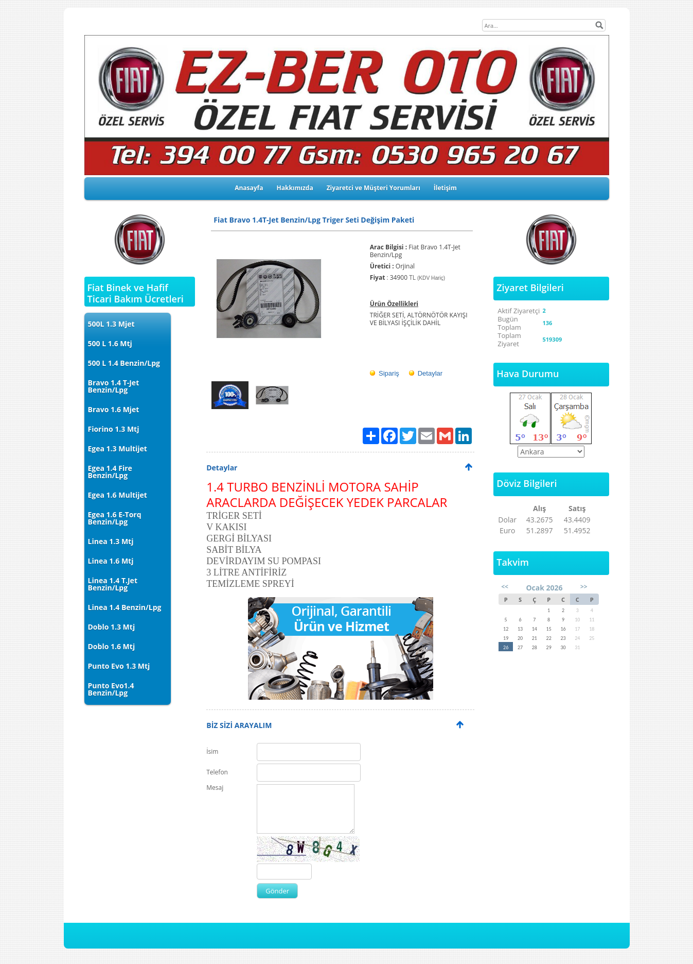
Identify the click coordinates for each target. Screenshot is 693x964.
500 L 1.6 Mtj (110, 343)
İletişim (445, 187)
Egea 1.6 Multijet (117, 495)
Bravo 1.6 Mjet (113, 409)
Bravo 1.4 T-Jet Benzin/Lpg (113, 386)
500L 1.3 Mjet (111, 324)
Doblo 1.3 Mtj (111, 627)
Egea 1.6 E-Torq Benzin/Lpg (114, 518)
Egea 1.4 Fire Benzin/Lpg (110, 471)
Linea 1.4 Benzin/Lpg (125, 607)
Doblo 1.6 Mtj (111, 646)
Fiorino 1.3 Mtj (113, 429)
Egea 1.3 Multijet (117, 448)
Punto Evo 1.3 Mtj (119, 666)
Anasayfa (249, 187)
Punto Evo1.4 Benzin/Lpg (111, 689)
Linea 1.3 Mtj (111, 541)
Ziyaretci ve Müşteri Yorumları (373, 187)
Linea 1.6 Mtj (111, 561)
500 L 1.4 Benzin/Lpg (124, 363)
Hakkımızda (295, 187)
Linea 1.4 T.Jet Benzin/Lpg (112, 584)
